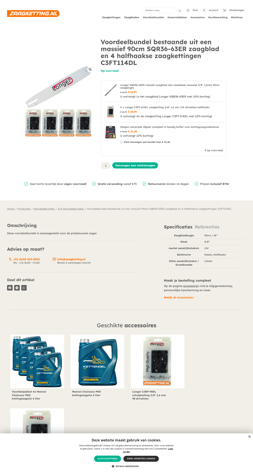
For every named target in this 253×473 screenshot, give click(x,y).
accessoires (191, 286)
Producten (24, 208)
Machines (237, 17)
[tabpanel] (204, 252)
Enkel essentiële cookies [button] (141, 458)
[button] (90, 69)
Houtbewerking (218, 17)
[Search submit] (180, 10)
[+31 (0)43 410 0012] (10, 258)
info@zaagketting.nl (71, 259)
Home (11, 208)
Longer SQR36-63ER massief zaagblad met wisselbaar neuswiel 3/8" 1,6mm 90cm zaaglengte (169, 86)
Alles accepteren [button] (107, 458)
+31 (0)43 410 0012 (26, 259)
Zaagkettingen (112, 17)
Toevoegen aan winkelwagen (135, 165)
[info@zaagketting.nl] (54, 258)
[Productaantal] (106, 165)
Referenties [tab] (207, 227)
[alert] (126, 453)
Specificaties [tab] (178, 227)
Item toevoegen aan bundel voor (147, 142)
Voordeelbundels (154, 17)
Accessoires (198, 17)
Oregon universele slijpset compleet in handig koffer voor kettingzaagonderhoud (169, 126)
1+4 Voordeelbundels (71, 208)
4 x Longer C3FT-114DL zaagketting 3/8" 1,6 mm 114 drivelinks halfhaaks (164, 107)
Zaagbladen (132, 17)
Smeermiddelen (178, 17)
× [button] (249, 437)
